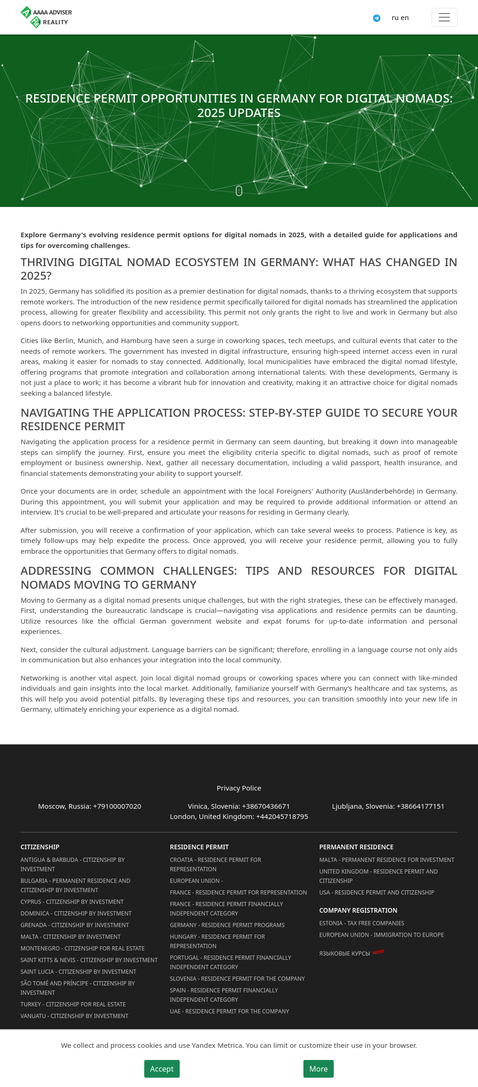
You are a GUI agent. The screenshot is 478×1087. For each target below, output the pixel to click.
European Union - (196, 881)
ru (395, 17)
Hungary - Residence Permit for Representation (217, 941)
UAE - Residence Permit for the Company (229, 1011)
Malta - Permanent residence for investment (386, 860)
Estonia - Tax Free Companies (361, 923)
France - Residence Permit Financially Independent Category (226, 908)
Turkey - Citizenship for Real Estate (73, 1004)
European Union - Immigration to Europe (381, 935)
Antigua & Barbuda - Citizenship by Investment (73, 864)
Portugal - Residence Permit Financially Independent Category (230, 962)
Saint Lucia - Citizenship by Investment (78, 972)
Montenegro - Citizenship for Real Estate (83, 948)
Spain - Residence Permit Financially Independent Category (224, 995)
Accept (162, 1069)
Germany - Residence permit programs (227, 925)
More (318, 1069)
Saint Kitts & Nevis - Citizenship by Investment (89, 960)
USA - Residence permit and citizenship (377, 892)
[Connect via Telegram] (376, 17)
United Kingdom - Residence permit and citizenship (378, 876)
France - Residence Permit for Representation (238, 892)
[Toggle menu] (444, 17)
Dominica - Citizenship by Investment (76, 913)
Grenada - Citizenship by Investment (75, 925)
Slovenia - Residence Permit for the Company (237, 979)
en (405, 17)
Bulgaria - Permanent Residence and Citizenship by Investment (75, 885)
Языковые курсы (344, 953)
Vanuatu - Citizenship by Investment (74, 1016)
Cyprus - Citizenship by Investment (72, 902)
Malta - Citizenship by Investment (71, 937)
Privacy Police (239, 787)
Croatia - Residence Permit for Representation (215, 864)
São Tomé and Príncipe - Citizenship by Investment (78, 988)
